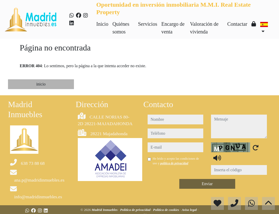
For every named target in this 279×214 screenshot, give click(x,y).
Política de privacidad (135, 210)
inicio (41, 84)
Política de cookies (166, 210)
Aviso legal (190, 210)
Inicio (102, 24)
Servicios (147, 24)
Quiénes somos (120, 28)
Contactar (237, 24)
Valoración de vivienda (204, 28)
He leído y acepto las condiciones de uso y (176, 161)
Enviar (207, 184)
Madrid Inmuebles (105, 210)
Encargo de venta (172, 28)
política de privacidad (174, 163)
